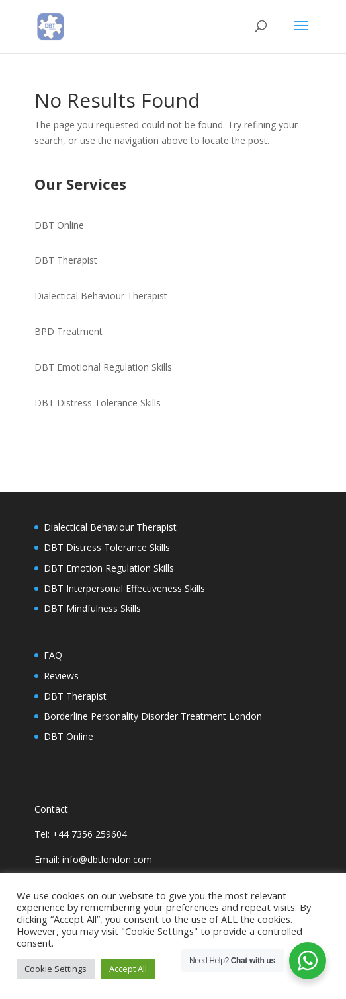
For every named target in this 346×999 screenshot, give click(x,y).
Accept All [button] (128, 969)
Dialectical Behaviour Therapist (100, 295)
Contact (51, 809)
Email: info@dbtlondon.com (93, 859)
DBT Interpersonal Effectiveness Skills (124, 588)
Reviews (61, 675)
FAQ (53, 655)
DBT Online (59, 225)
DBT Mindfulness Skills (92, 608)
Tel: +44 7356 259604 (80, 834)
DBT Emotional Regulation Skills (103, 367)
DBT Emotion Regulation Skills (109, 568)
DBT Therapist (65, 260)
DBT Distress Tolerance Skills (97, 402)
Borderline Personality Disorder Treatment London (153, 716)
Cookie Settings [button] (55, 969)
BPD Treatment (68, 331)
